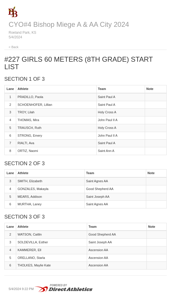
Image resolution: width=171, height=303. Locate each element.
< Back (13, 47)
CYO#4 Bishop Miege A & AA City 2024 (69, 24)
